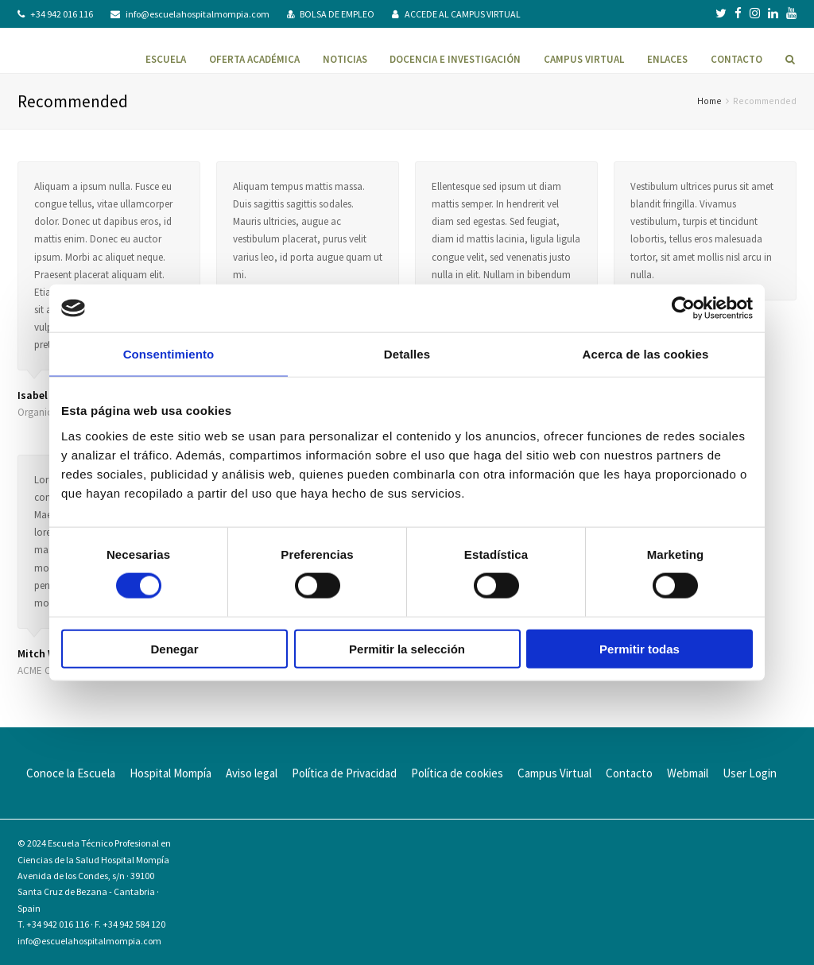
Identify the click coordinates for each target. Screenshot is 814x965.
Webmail (687, 773)
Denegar (174, 648)
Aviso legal (251, 773)
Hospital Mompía (170, 773)
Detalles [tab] (407, 354)
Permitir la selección (407, 648)
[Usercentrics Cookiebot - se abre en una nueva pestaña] (683, 308)
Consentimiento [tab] (169, 354)
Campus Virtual (554, 773)
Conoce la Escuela (70, 773)
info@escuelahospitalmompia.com (197, 14)
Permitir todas (639, 648)
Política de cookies (457, 773)
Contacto (629, 773)
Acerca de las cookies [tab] (646, 354)
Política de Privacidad (344, 773)
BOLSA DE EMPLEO (337, 14)
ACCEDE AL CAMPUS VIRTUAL (463, 14)
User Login (750, 773)
